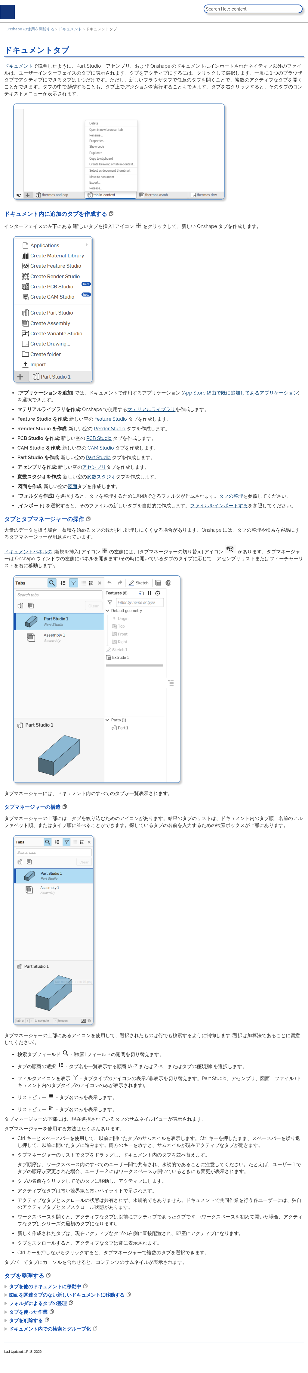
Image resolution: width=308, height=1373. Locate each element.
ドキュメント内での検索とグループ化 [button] (47, 1329)
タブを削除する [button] (23, 1320)
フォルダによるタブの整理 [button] (35, 1303)
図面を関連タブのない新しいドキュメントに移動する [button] (64, 1295)
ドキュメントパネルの (28, 551)
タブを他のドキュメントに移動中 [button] (42, 1286)
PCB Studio (99, 438)
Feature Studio (110, 419)
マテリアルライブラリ (151, 409)
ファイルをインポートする (219, 505)
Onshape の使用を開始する (30, 29)
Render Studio (109, 429)
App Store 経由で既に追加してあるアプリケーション (240, 393)
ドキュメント (70, 29)
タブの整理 (231, 496)
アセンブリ (94, 467)
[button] (297, 9)
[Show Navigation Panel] (6, 11)
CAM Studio (101, 448)
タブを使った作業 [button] (26, 1312)
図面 (72, 486)
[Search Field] (253, 9)
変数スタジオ (101, 477)
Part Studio (98, 457)
